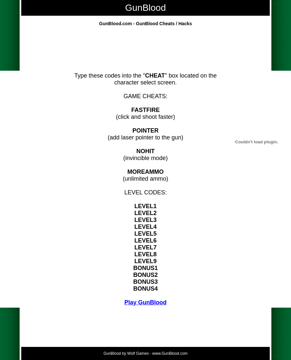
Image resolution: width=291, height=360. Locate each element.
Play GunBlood (145, 302)
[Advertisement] (145, 51)
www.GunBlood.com (170, 353)
